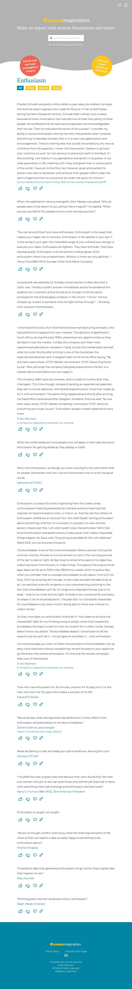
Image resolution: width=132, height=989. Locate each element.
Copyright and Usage (76, 951)
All (20, 88)
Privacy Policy (52, 951)
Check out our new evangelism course (30, 66)
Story (56, 88)
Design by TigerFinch (66, 971)
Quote (43, 88)
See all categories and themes (66, 44)
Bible (30, 88)
